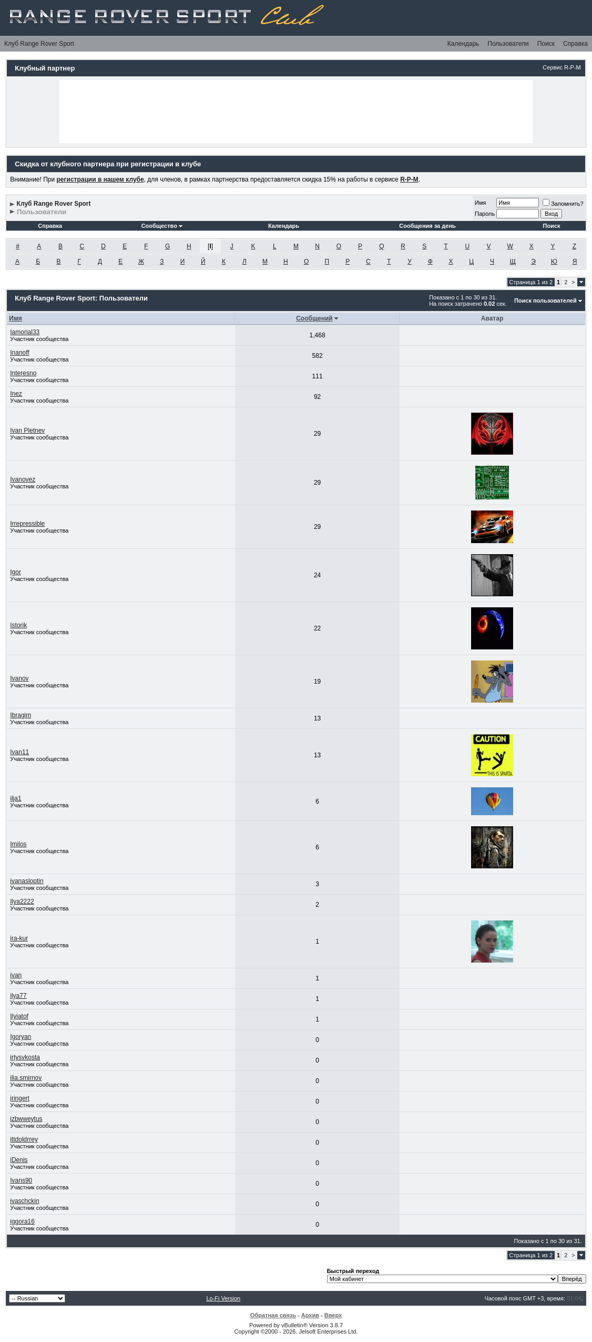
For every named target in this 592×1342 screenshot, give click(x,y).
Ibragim (20, 715)
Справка (575, 43)
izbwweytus (26, 1119)
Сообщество (161, 226)
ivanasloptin (26, 881)
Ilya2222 (22, 901)
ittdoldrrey (24, 1139)
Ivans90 (21, 1180)
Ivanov (19, 678)
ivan (16, 975)
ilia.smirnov (26, 1077)
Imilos (18, 844)
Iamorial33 (24, 332)
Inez (16, 393)
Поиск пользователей (545, 300)
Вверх (333, 1315)
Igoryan (20, 1036)
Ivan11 (19, 752)
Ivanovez (22, 479)
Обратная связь (273, 1315)
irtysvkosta (25, 1057)
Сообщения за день (427, 226)
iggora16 (22, 1221)
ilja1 (15, 798)
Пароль (485, 214)
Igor (15, 572)
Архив (310, 1315)
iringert (19, 1098)
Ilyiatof (19, 1016)
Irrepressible (27, 523)
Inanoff (19, 352)
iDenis (18, 1160)
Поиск (546, 43)
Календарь (463, 43)
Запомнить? (563, 204)
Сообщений (314, 318)
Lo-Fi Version (223, 1298)
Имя (480, 202)
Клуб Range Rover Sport (39, 43)
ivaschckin (24, 1201)
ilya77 (18, 995)
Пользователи (507, 43)
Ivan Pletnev (27, 430)
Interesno (23, 373)
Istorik (18, 625)
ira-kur (19, 938)
